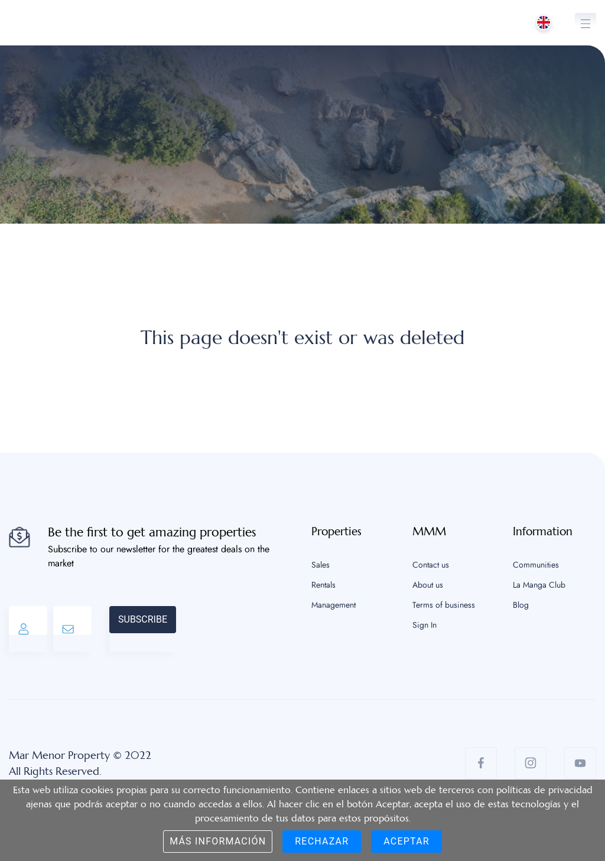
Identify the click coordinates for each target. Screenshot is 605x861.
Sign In (424, 625)
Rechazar (322, 841)
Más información (218, 841)
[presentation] (266, 629)
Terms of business (443, 605)
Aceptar (406, 841)
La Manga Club (539, 585)
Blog (521, 605)
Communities (536, 565)
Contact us (430, 565)
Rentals (323, 585)
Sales (320, 565)
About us (427, 585)
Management (333, 605)
